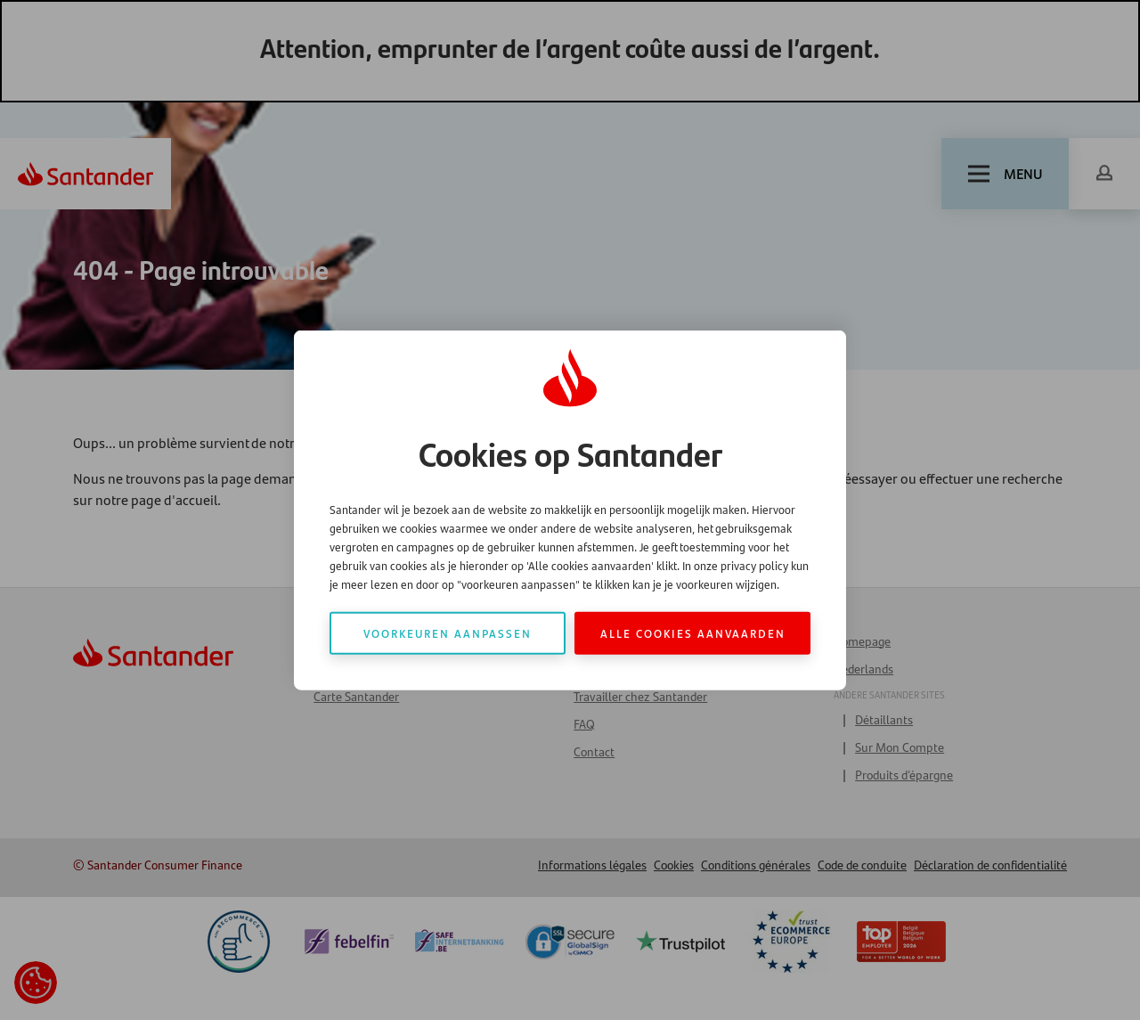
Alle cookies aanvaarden (693, 632)
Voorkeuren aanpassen (447, 632)
